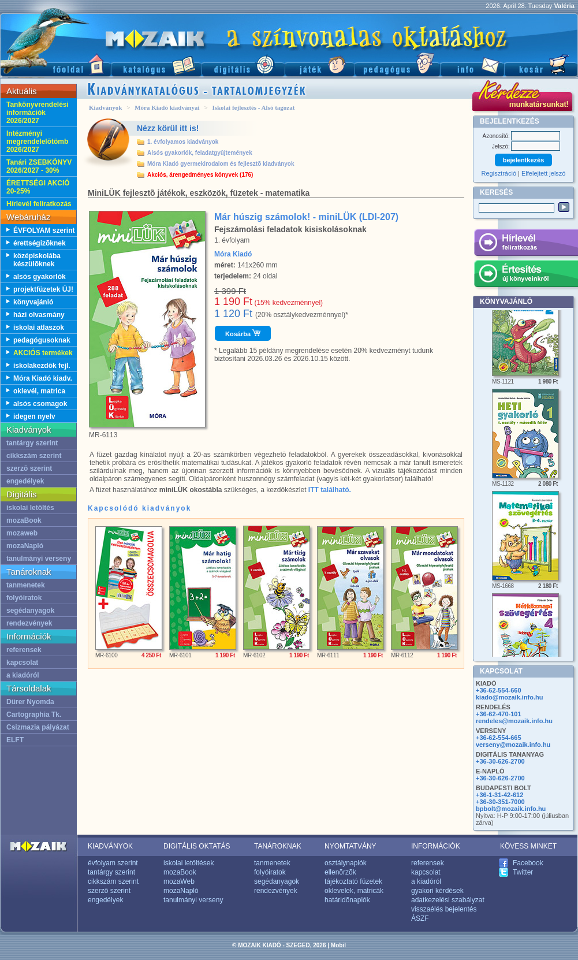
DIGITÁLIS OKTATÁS (196, 846)
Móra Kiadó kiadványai (167, 107)
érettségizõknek (39, 243)
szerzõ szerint (29, 468)
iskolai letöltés (30, 508)
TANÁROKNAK (277, 846)
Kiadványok (105, 107)
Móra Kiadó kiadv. (42, 378)
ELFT (15, 740)
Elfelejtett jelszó (543, 173)
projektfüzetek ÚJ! (43, 289)
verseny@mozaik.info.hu (513, 744)
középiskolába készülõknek (37, 260)
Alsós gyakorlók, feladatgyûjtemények (199, 153)
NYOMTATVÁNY (350, 846)
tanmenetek (25, 585)
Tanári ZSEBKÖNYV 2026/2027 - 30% (39, 166)
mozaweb (22, 533)
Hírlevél (525, 244)
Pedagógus (397, 64)
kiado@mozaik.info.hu (509, 697)
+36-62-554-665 (498, 737)
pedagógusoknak (41, 340)
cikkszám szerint (33, 456)
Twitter (523, 872)
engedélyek (25, 481)
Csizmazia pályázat (37, 727)
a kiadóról (22, 675)
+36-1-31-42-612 (499, 794)
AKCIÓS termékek (43, 353)
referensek (24, 650)
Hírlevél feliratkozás (39, 204)
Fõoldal (55, 64)
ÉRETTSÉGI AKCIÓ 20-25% (38, 187)
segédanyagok (30, 610)
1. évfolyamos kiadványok (182, 142)
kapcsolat (22, 662)
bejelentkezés (524, 160)
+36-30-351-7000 (500, 801)
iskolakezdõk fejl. (41, 366)
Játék (320, 64)
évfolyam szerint (113, 863)
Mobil (338, 945)
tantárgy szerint (32, 443)
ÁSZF (420, 918)
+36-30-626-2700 (500, 761)
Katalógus (156, 64)
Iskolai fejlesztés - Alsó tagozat (253, 107)
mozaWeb (179, 881)
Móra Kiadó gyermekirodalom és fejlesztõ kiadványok (220, 164)
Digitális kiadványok (243, 64)
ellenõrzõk (340, 872)
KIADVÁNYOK (110, 846)
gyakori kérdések (437, 891)
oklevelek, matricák (354, 891)
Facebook (528, 863)
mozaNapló (24, 546)
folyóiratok (24, 598)
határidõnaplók (347, 900)
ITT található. (329, 490)
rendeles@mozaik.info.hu (514, 720)
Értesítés (525, 275)
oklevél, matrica (39, 391)
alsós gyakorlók (39, 277)
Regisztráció (499, 173)
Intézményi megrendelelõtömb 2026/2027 (37, 141)
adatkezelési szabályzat (447, 900)
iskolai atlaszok (38, 327)
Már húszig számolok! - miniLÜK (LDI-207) (306, 217)
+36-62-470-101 (498, 713)
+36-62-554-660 (498, 690)
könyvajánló (33, 302)
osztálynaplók (346, 863)
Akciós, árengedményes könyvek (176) (200, 175)
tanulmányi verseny (38, 559)
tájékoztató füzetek (353, 881)
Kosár (541, 64)
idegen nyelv (34, 416)
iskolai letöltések (188, 863)
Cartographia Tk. (33, 714)
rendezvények (29, 623)
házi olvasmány (39, 315)
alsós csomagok (40, 404)
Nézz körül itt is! (168, 128)
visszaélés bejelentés (443, 909)
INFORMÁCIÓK (435, 846)
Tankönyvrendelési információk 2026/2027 (37, 113)
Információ (472, 64)
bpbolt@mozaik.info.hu (511, 808)
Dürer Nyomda (30, 702)
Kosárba (242, 333)
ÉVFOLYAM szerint (43, 230)
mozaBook (24, 520)
